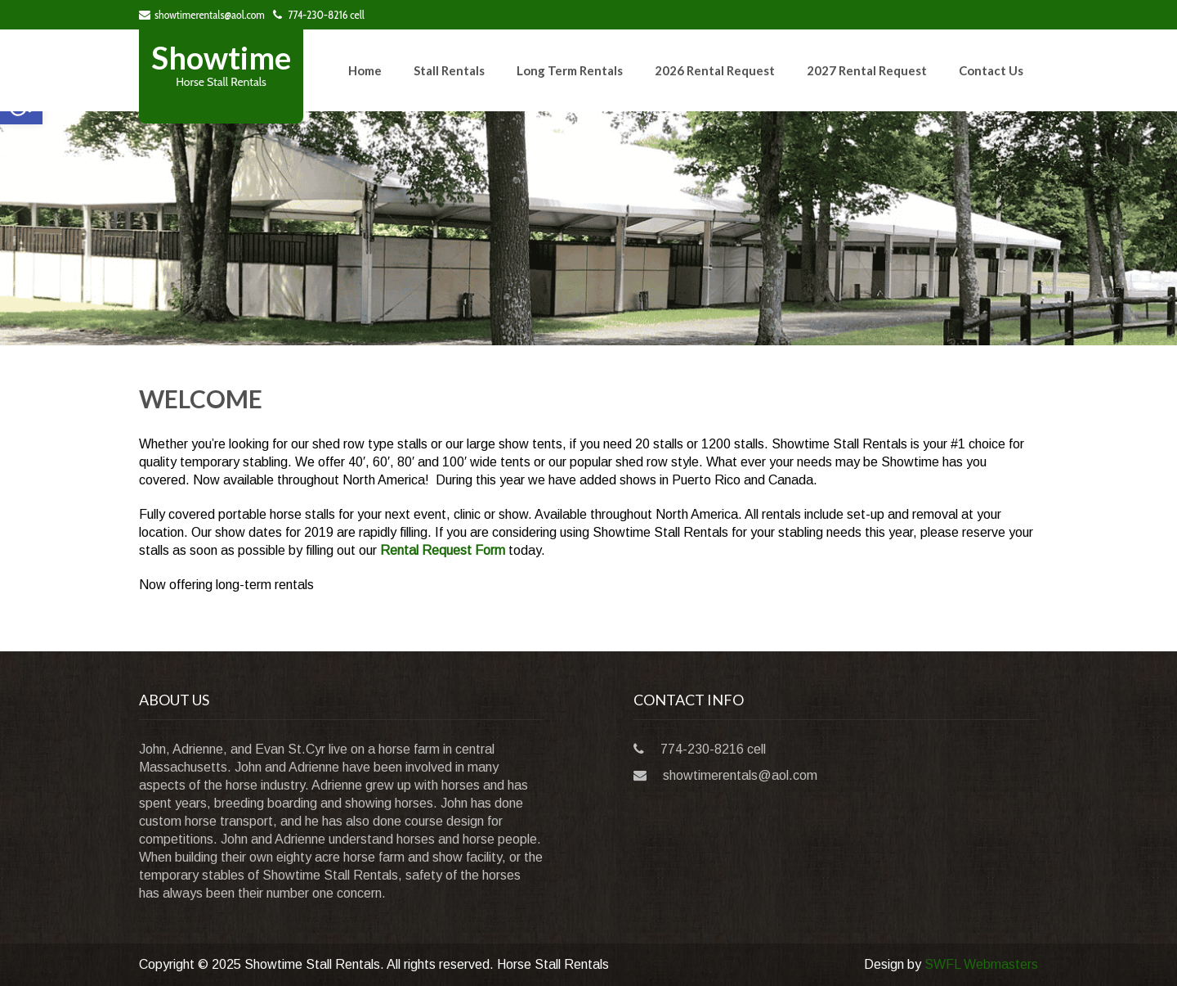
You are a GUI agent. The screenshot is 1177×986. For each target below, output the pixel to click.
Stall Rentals (449, 70)
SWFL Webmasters (981, 964)
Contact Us (991, 70)
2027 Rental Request (867, 70)
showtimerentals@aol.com (202, 14)
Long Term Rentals (570, 70)
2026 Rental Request (715, 70)
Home (365, 70)
